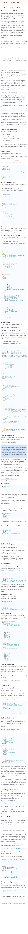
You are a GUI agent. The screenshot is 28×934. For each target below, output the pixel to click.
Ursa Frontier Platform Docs (10, 2)
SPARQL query (14, 604)
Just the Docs (8, 932)
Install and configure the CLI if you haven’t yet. (12, 23)
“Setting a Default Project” (9, 96)
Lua (11, 146)
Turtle (12, 517)
